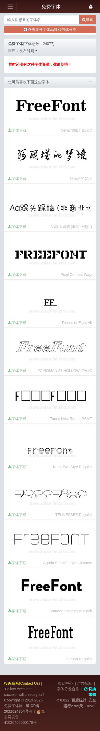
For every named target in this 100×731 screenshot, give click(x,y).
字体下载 (17, 130)
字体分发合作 (68, 689)
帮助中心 (65, 683)
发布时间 (26, 51)
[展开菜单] (10, 6)
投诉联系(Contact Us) (22, 683)
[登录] (91, 6)
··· (90, 82)
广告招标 (84, 683)
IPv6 (90, 706)
